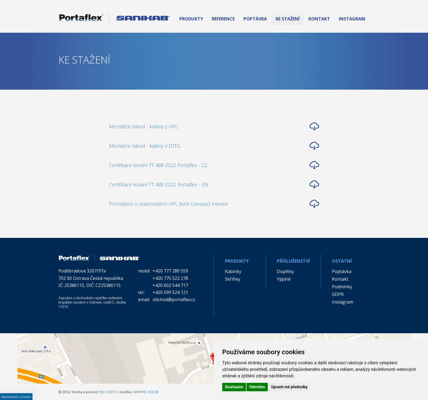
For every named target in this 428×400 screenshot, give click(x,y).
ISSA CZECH (108, 392)
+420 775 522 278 (170, 278)
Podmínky (342, 287)
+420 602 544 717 (170, 285)
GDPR (338, 294)
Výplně (284, 279)
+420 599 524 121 (170, 292)
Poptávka (341, 271)
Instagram (342, 302)
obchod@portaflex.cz (174, 299)
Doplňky (285, 271)
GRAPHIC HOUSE (146, 392)
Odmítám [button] (257, 387)
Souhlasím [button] (234, 387)
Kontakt (340, 279)
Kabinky (233, 271)
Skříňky (232, 279)
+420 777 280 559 (170, 271)
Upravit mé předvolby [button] (289, 387)
